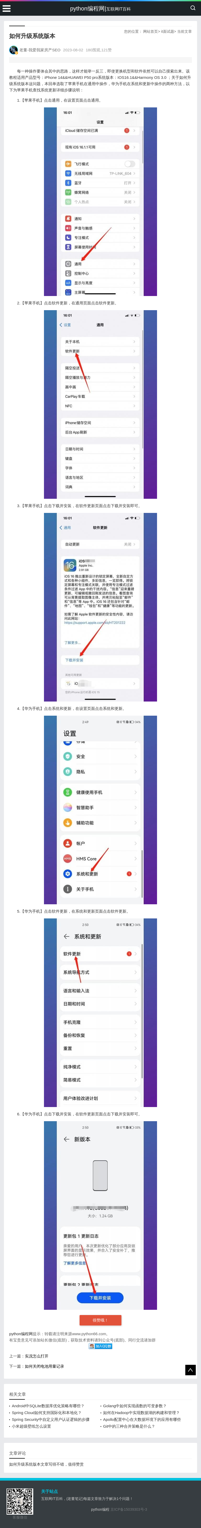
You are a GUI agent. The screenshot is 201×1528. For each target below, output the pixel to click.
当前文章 (184, 31)
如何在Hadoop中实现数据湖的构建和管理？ (141, 1412)
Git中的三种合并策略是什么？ (129, 1426)
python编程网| (100, 8)
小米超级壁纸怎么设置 (31, 1426)
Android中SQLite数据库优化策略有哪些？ (48, 1406)
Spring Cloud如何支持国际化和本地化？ (47, 1412)
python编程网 (21, 1334)
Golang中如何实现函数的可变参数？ (135, 1406)
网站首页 (150, 31)
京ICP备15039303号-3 (128, 1509)
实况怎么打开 (36, 1356)
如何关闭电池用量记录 (44, 1366)
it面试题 (167, 31)
